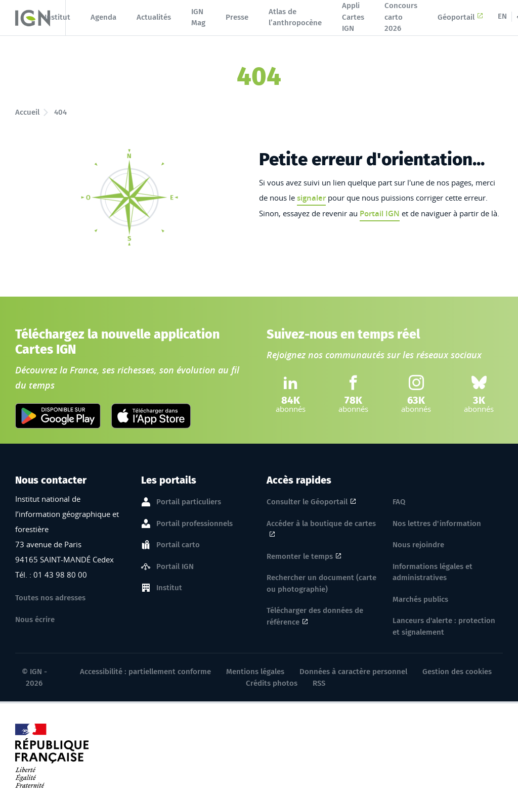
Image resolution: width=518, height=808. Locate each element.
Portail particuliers (188, 502)
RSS (319, 683)
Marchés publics (420, 599)
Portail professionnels (194, 524)
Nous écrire (35, 619)
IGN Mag (198, 17)
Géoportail (460, 17)
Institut (57, 17)
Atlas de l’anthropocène (295, 17)
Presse (237, 17)
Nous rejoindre (418, 544)
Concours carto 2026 (400, 17)
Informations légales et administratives (432, 572)
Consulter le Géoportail (307, 501)
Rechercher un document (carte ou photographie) (321, 583)
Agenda (103, 17)
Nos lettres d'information (437, 523)
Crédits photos (271, 683)
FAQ (399, 501)
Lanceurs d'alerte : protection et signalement (444, 626)
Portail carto (178, 545)
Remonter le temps (300, 556)
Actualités (154, 17)
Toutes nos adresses (50, 597)
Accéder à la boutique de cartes (321, 525)
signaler (311, 198)
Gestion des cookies (457, 671)
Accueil (27, 112)
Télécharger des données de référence (315, 616)
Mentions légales (255, 671)
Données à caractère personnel (353, 671)
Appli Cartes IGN (353, 17)
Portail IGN (380, 213)
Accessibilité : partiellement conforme (145, 671)
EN (502, 16)
